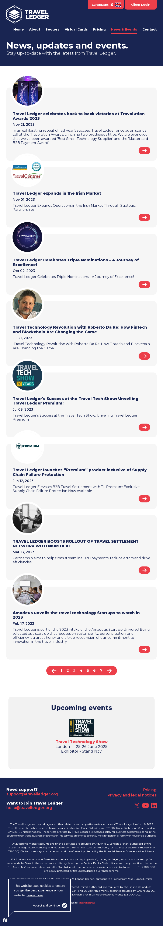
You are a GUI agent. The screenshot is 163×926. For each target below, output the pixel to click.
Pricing (150, 790)
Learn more (35, 895)
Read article (144, 150)
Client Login (140, 5)
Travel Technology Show (82, 741)
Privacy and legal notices (132, 795)
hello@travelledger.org (29, 807)
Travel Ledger (27, 14)
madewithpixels (87, 902)
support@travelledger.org (32, 794)
